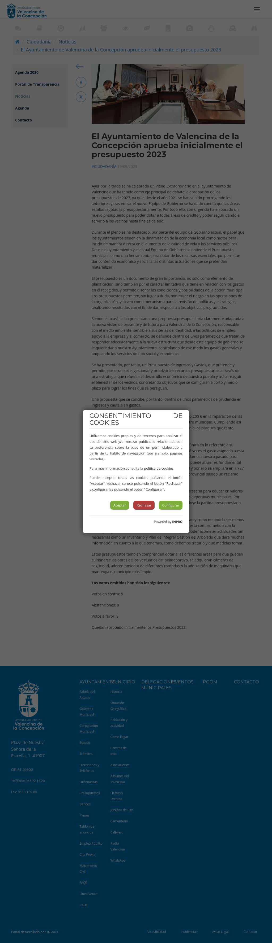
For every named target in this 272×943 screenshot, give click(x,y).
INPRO (177, 521)
